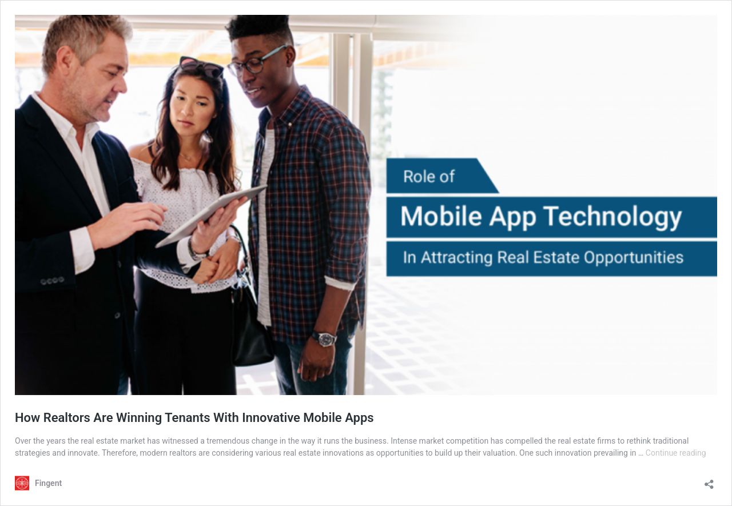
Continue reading (676, 452)
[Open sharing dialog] (709, 480)
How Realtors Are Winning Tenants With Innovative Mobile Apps (194, 418)
